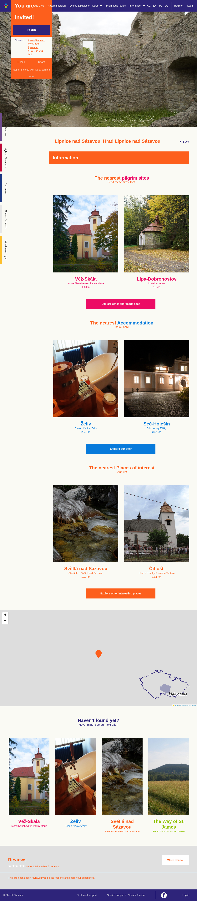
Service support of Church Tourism (126, 895)
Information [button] (137, 5)
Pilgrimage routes (116, 5)
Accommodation (57, 5)
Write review (175, 860)
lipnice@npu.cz (36, 40)
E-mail (21, 62)
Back (184, 141)
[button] (98, 654)
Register (178, 5)
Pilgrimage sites (35, 5)
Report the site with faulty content (31, 69)
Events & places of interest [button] (86, 5)
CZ (148, 5)
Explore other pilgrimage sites (121, 303)
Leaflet (176, 705)
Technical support (87, 895)
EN (155, 5)
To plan (31, 29)
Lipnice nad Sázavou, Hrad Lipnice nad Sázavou (107, 141)
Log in (190, 5)
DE (166, 5)
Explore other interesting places (120, 593)
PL (160, 5)
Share (41, 62)
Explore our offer (121, 448)
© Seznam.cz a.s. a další (188, 705)
